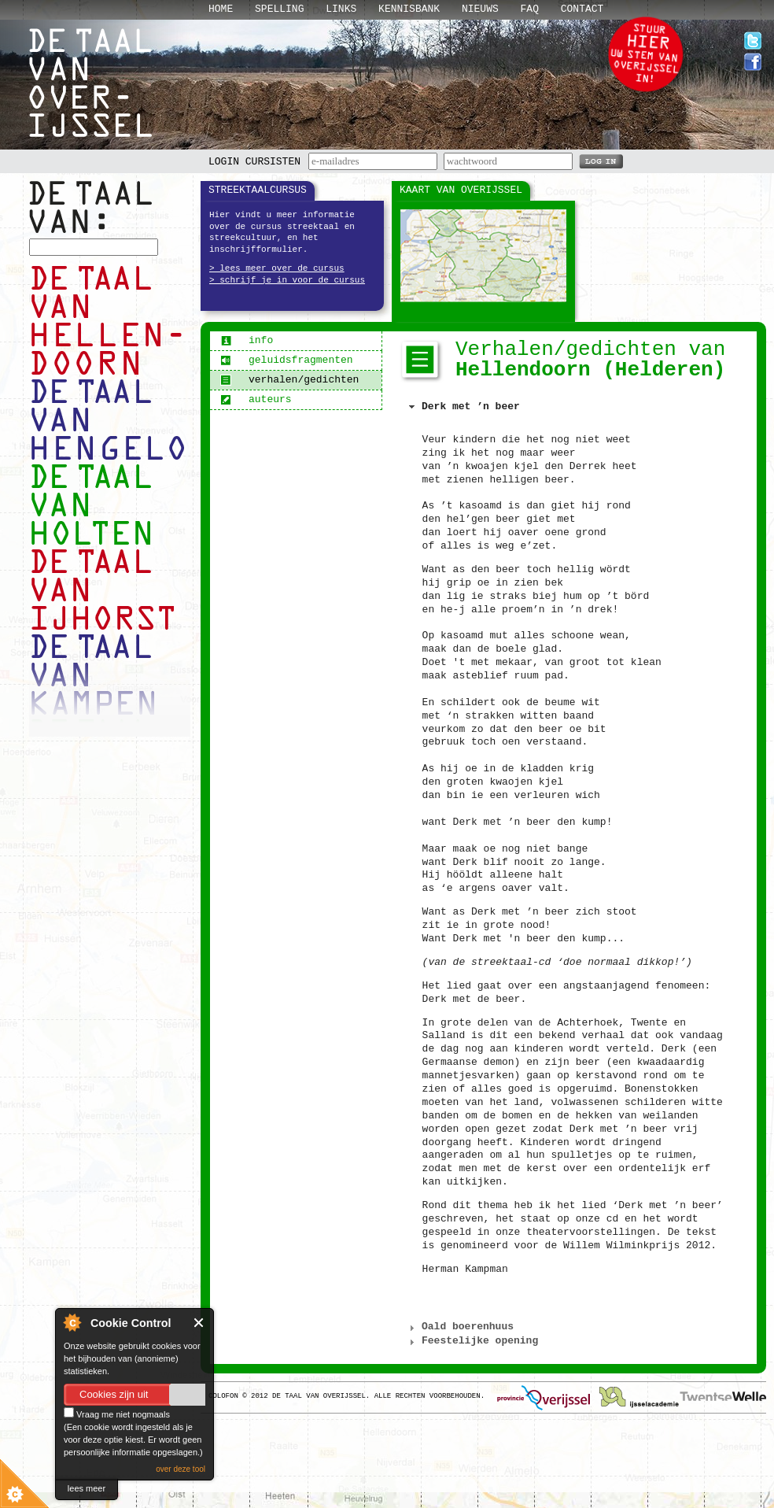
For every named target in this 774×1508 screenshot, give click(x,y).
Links (341, 9)
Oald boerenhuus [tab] (459, 1327)
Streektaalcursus (257, 190)
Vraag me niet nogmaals (117, 1414)
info (246, 340)
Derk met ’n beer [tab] (462, 407)
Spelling (279, 9)
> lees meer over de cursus (277, 268)
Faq (530, 9)
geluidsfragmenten (286, 360)
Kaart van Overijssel (461, 190)
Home (220, 9)
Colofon (223, 1396)
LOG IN (601, 160)
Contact (582, 9)
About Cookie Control (71, 1322)
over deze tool (180, 1469)
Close (199, 1323)
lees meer (86, 1488)
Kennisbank (409, 9)
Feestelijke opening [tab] (472, 1341)
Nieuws (480, 9)
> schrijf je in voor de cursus (287, 280)
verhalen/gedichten (289, 380)
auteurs (256, 399)
